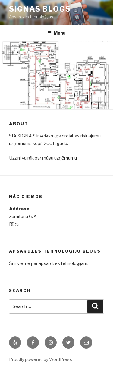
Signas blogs (40, 9)
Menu (56, 32)
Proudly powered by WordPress (40, 359)
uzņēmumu (65, 158)
